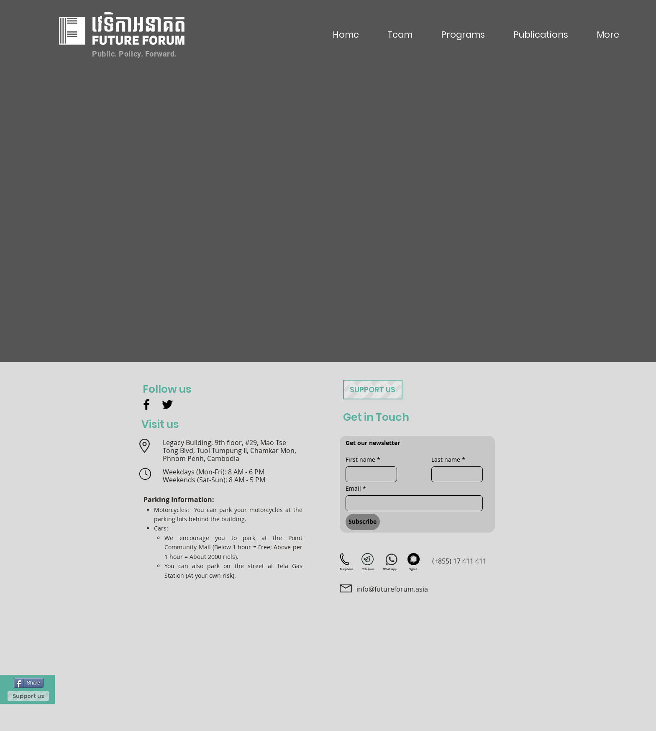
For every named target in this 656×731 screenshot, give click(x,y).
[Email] (411, 503)
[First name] (369, 474)
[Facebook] (146, 404)
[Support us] (28, 696)
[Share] (29, 683)
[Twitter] (167, 404)
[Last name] (454, 474)
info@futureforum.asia (392, 589)
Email (356, 488)
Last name (448, 459)
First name (363, 459)
